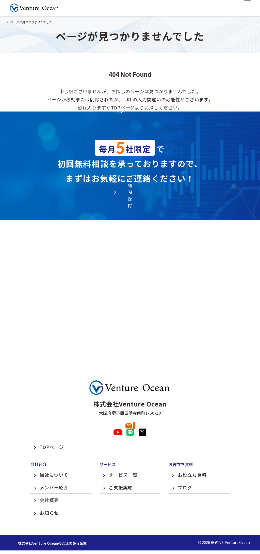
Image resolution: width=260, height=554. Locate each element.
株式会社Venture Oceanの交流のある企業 (88, 529)
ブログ (185, 473)
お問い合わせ (130, 402)
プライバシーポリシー (28, 529)
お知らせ (49, 499)
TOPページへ (130, 140)
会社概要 (49, 486)
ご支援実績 (121, 473)
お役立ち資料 (192, 461)
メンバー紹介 (54, 473)
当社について (54, 461)
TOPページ (52, 433)
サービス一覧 (123, 461)
